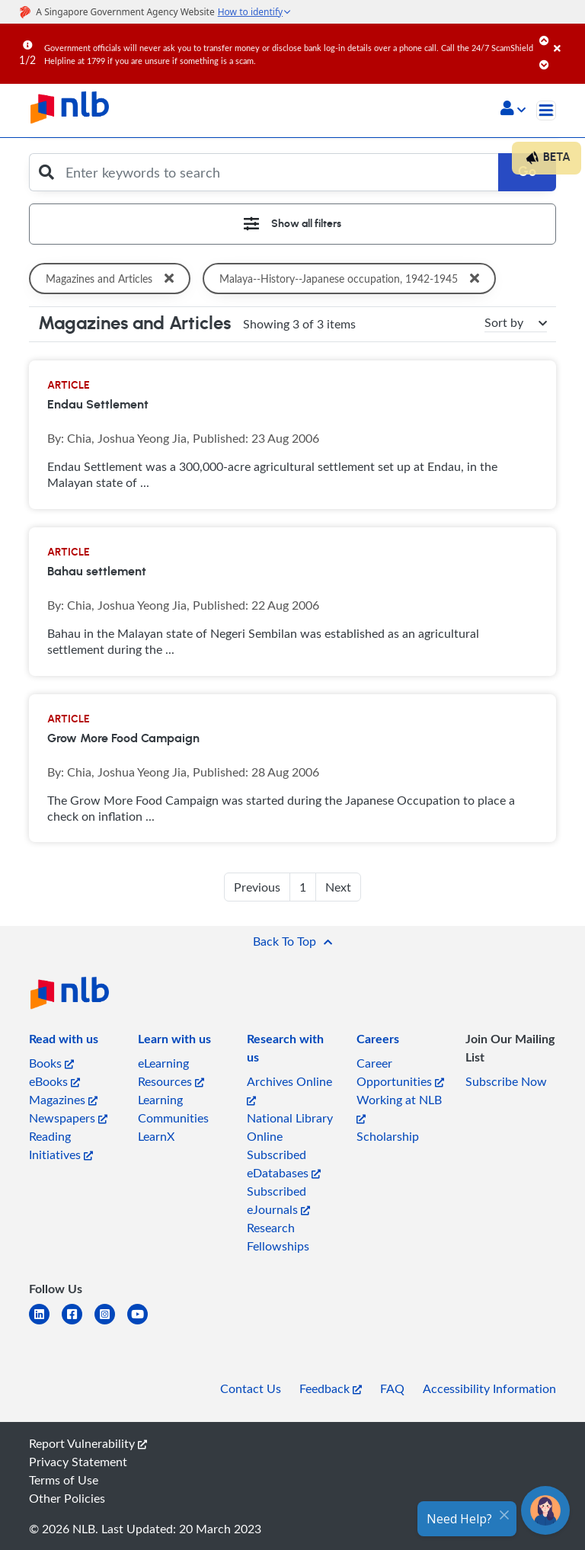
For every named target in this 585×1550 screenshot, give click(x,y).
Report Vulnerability (88, 1443)
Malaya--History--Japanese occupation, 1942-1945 (355, 278)
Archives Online (289, 1089)
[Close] (566, 37)
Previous (257, 887)
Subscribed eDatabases (284, 1163)
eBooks (54, 1081)
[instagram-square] (110, 1323)
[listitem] (63, 1042)
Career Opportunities (400, 1072)
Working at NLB (399, 1107)
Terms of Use (63, 1480)
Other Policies (67, 1498)
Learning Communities (173, 1108)
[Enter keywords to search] (277, 172)
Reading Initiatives (61, 1145)
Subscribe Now (506, 1081)
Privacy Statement (78, 1461)
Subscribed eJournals (278, 1200)
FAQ (392, 1388)
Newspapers (68, 1118)
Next (338, 887)
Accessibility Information (489, 1388)
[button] (513, 110)
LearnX (156, 1136)
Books (51, 1063)
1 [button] (302, 887)
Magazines (63, 1099)
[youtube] (143, 1323)
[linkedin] (45, 1323)
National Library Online (290, 1127)
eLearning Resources (171, 1072)
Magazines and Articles (113, 278)
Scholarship (387, 1136)
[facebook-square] (78, 1323)
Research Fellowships (278, 1236)
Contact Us (250, 1388)
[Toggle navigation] (546, 110)
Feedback (330, 1388)
